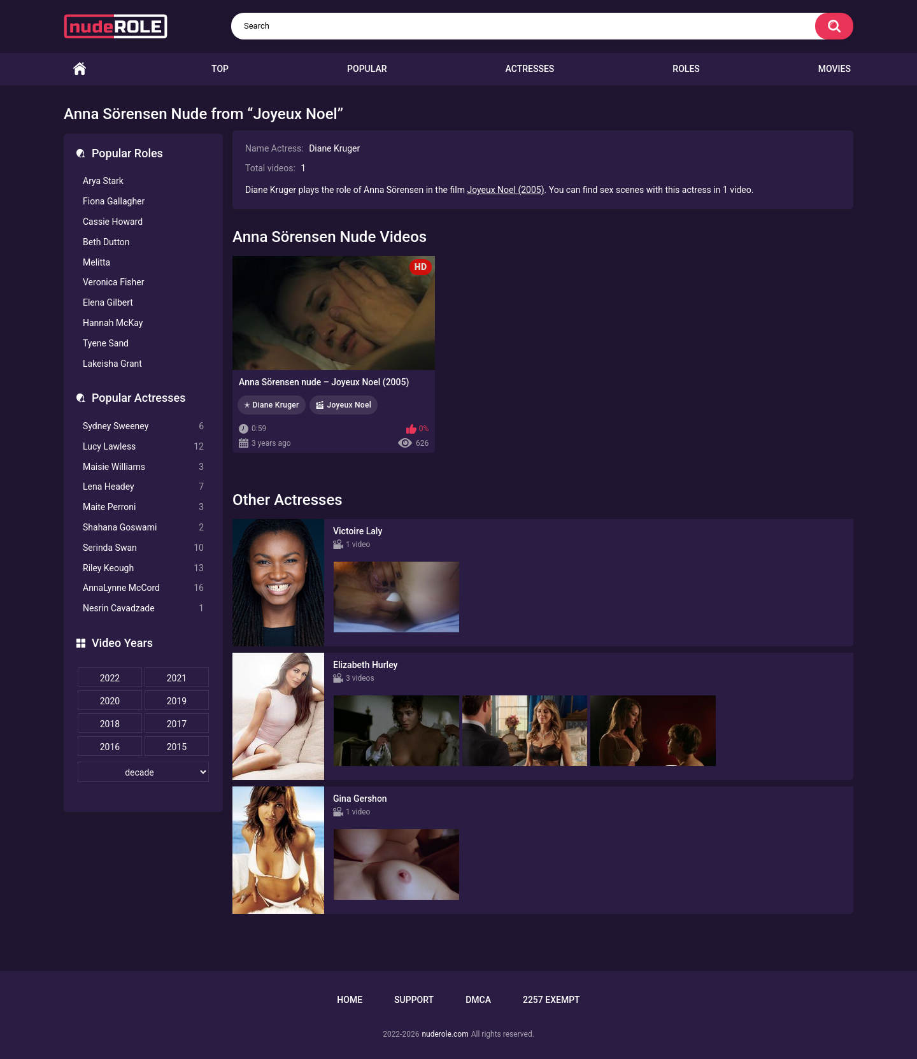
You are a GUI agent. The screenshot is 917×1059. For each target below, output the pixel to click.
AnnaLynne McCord (143, 588)
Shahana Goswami (143, 527)
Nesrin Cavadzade (143, 608)
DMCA (478, 1000)
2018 (110, 724)
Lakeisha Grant (112, 364)
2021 (177, 678)
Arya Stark (103, 181)
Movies (834, 69)
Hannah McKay (113, 323)
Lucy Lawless (143, 446)
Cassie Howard (113, 222)
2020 (110, 701)
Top (220, 69)
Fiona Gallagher (114, 201)
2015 (177, 747)
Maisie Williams (143, 467)
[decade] (143, 772)
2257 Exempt (551, 1000)
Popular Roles (127, 153)
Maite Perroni (143, 507)
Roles (685, 69)
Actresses (530, 69)
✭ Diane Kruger (271, 405)
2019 (177, 701)
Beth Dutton (106, 242)
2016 (110, 747)
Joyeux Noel (349, 405)
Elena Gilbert (108, 302)
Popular (367, 69)
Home (80, 69)
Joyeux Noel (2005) (505, 190)
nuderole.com (445, 1034)
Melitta (96, 262)
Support (414, 1000)
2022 (110, 678)
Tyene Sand (106, 343)
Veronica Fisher (113, 282)
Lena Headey (143, 486)
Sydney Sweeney (143, 426)
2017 (177, 724)
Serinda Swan (143, 548)
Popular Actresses (138, 397)
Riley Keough (143, 568)
